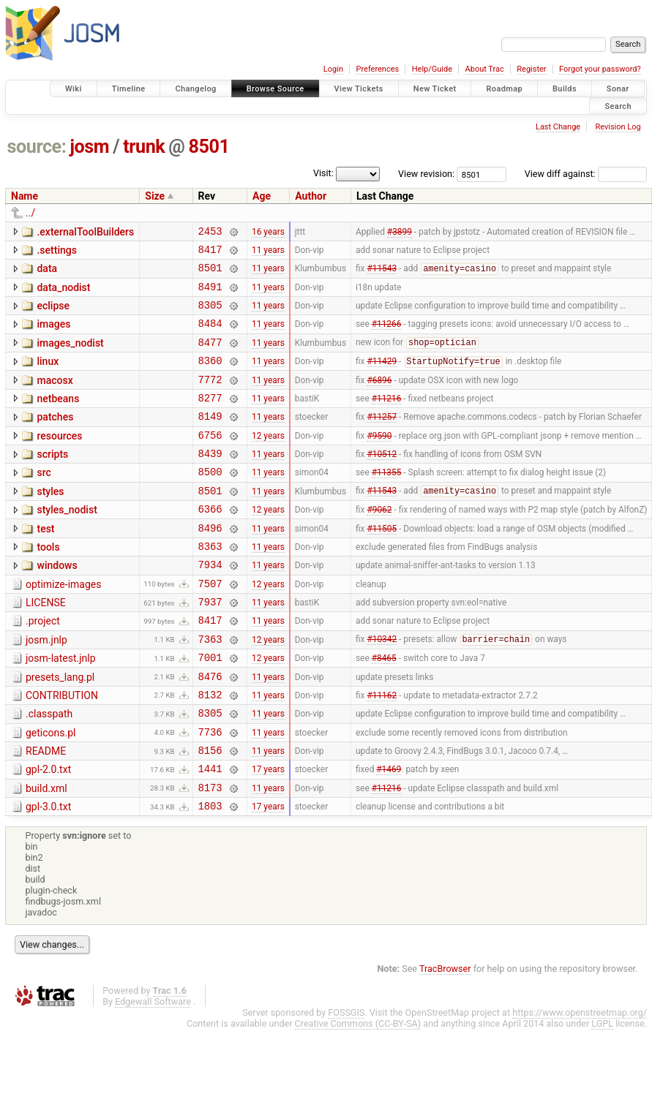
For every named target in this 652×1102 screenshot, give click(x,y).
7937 (210, 647)
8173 (210, 855)
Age (261, 196)
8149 (210, 440)
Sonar (618, 89)
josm (89, 146)
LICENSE (46, 646)
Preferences (377, 69)
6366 (210, 544)
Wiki (73, 89)
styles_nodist (67, 542)
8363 (210, 585)
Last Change (558, 127)
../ (30, 213)
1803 (210, 876)
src (43, 501)
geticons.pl (51, 792)
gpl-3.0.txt (48, 874)
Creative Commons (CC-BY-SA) (358, 1093)
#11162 (382, 751)
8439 (210, 481)
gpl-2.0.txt (48, 833)
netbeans (58, 418)
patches (55, 439)
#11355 (387, 502)
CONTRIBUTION (62, 750)
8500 (210, 502)
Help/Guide (432, 69)
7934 (210, 606)
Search (618, 105)
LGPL (602, 1093)
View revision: (426, 173)
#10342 (382, 689)
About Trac (484, 69)
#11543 (382, 275)
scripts (52, 480)
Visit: (323, 172)
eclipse (53, 314)
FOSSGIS (346, 1082)
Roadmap (504, 89)
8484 (210, 336)
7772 (210, 399)
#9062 (379, 544)
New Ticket (435, 89)
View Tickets (358, 89)
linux (48, 376)
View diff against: (586, 173)
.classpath (49, 771)
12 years (268, 461)
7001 (210, 710)
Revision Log (617, 127)
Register (531, 69)
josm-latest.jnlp (61, 708)
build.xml (46, 854)
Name (24, 196)
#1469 (388, 834)
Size (155, 196)
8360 (210, 378)
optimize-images (63, 626)
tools (48, 584)
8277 (210, 419)
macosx (54, 398)
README (46, 812)
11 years (268, 253)
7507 (210, 627)
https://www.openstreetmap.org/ (579, 1082)
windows (57, 605)
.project (43, 667)
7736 (210, 793)
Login (333, 69)
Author (310, 196)
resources (59, 460)
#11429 (382, 379)
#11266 (387, 336)
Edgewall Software (153, 1071)
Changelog (195, 89)
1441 (210, 834)
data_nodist (63, 294)
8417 (210, 253)
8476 (210, 731)
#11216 (387, 419)
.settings (56, 252)
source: (37, 146)
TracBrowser (445, 1038)
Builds (564, 89)
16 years (268, 232)
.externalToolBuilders (85, 232)
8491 (210, 295)
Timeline (129, 89)
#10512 (382, 482)
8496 (210, 565)
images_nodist (70, 356)
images (53, 335)
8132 (210, 751)
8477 (210, 357)
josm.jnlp (46, 688)
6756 (210, 461)
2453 (210, 233)
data (47, 273)
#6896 (379, 398)
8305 (210, 315)
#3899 (399, 232)
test (45, 564)
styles (50, 522)
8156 (210, 813)
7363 (210, 689)
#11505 (382, 564)
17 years (268, 834)
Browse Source (275, 89)
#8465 (384, 710)
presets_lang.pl (60, 730)
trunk (144, 146)
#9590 (379, 461)
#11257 (382, 440)
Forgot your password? (600, 69)
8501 (209, 146)
